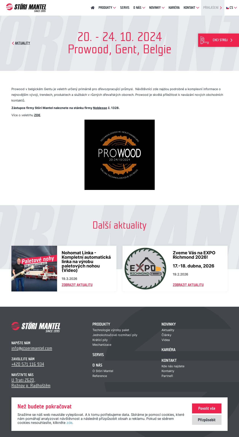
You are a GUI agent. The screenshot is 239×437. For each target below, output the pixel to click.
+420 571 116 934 (27, 364)
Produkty (101, 324)
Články (166, 334)
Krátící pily (100, 339)
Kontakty (168, 370)
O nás (97, 365)
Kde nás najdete (173, 366)
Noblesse (100, 108)
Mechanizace (101, 344)
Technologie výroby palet (110, 329)
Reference (99, 375)
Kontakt (169, 360)
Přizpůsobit (207, 420)
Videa (166, 339)
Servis (98, 354)
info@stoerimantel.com (31, 348)
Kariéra (168, 349)
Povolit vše (206, 408)
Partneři (167, 375)
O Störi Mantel (102, 370)
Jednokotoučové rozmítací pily (114, 334)
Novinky (169, 324)
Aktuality (168, 329)
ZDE (37, 115)
